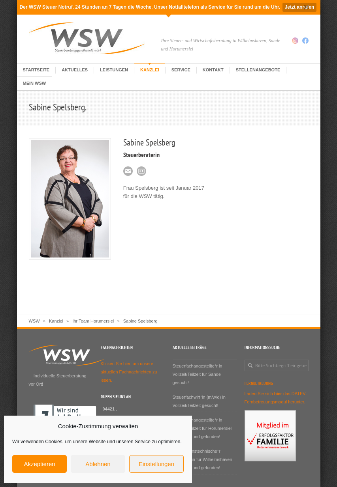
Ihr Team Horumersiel (93, 321)
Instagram (295, 40)
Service (180, 69)
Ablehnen (97, 464)
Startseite (36, 69)
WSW (34, 321)
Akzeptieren (39, 464)
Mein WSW (34, 83)
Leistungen (114, 69)
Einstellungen (156, 464)
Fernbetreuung (259, 383)
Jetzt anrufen (299, 7)
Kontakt (213, 69)
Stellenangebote (258, 69)
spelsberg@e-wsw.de (128, 171)
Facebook (305, 40)
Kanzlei (149, 69)
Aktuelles (75, 69)
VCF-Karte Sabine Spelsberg (141, 171)
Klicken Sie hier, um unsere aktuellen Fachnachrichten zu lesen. (129, 372)
